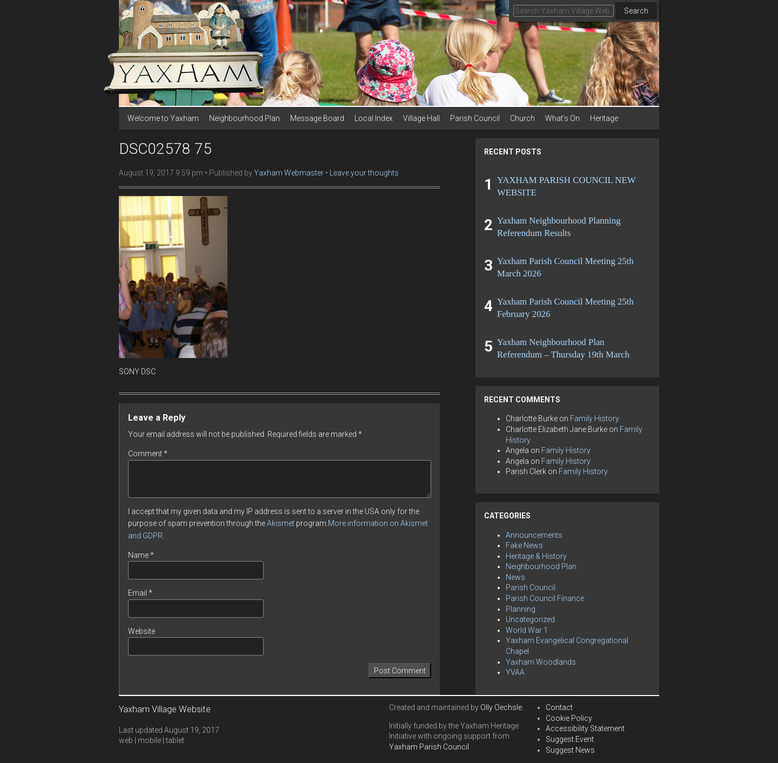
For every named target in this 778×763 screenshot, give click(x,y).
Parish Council (475, 118)
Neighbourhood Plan (244, 118)
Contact (559, 707)
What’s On (562, 118)
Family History (594, 418)
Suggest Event (570, 739)
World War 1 (527, 630)
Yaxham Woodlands (541, 662)
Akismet (280, 523)
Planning (520, 609)
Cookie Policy (569, 718)
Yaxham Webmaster (289, 172)
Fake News (524, 545)
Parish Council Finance (545, 598)
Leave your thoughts (364, 172)
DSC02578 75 (165, 149)
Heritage (604, 118)
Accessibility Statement (585, 728)
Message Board (317, 118)
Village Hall (421, 118)
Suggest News (570, 750)
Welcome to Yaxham (163, 118)
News (515, 577)
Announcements (534, 535)
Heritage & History (536, 556)
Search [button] (636, 10)
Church (522, 118)
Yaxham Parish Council (429, 746)
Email (140, 593)
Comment (147, 453)
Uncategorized (530, 619)
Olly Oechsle (501, 707)
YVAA (515, 672)
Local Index (373, 118)
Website (141, 631)
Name (141, 555)
